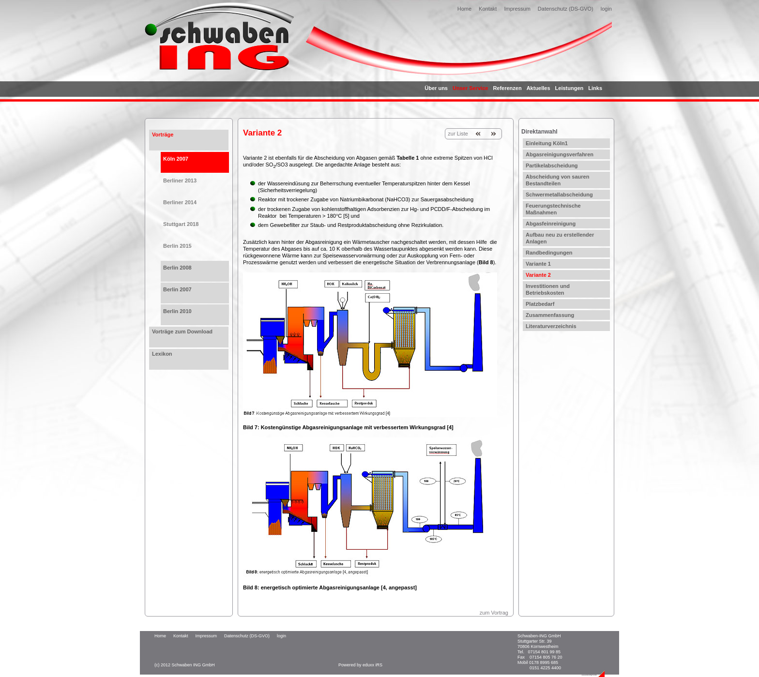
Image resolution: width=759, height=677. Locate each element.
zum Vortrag (494, 613)
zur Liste (458, 133)
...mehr (589, 674)
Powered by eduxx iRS (360, 664)
